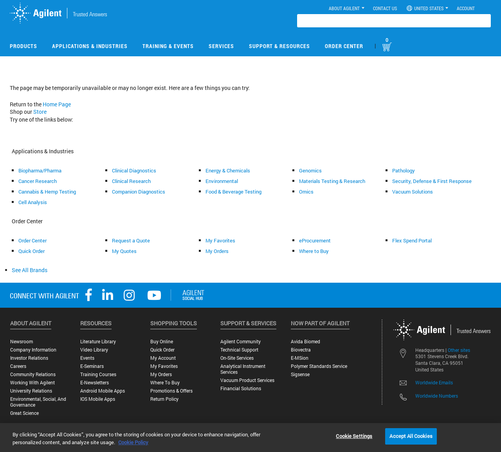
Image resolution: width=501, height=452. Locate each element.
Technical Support (239, 350)
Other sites (459, 350)
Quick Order (31, 251)
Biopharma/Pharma (39, 170)
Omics (306, 191)
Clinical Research (131, 181)
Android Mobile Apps (102, 391)
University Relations (31, 391)
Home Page (57, 104)
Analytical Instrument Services (242, 369)
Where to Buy (314, 251)
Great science (24, 413)
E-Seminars (92, 366)
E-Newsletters (94, 383)
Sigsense (300, 374)
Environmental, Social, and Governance (38, 402)
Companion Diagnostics (138, 191)
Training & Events (168, 46)
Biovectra (301, 350)
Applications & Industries (90, 46)
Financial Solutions (240, 388)
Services (221, 46)
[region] (250, 437)
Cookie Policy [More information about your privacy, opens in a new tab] (133, 442)
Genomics (310, 170)
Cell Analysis (32, 202)
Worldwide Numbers (436, 396)
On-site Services (237, 358)
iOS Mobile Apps (97, 399)
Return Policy (164, 399)
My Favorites (220, 240)
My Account (163, 358)
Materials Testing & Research (332, 181)
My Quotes (124, 251)
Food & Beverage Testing (233, 191)
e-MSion (299, 358)
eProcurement (315, 240)
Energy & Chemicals (227, 170)
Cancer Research (37, 181)
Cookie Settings (354, 435)
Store (40, 111)
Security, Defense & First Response (432, 181)
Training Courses (98, 374)
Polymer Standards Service (319, 366)
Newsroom (21, 341)
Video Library (94, 350)
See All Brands (29, 270)
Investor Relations (29, 358)
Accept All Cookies (410, 435)
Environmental (221, 181)
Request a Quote (131, 240)
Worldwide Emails (434, 382)
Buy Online (161, 341)
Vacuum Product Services (247, 380)
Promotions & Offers (171, 391)
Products (23, 46)
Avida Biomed (305, 341)
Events (87, 358)
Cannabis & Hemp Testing (47, 191)
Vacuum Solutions (412, 191)
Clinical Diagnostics (134, 170)
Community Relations (33, 374)
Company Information (33, 350)
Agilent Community (240, 341)
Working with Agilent (32, 383)
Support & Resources (279, 46)
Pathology (403, 170)
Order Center (344, 46)
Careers (18, 366)
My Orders (217, 251)
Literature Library (98, 341)
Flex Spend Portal (412, 240)
